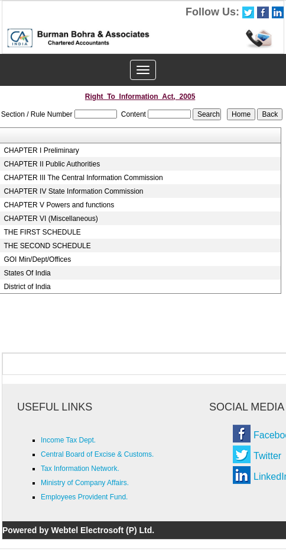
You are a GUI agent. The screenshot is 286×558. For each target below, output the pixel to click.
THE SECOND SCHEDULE (47, 246)
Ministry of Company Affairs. (85, 483)
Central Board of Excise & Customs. (97, 454)
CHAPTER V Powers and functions (59, 205)
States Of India (27, 273)
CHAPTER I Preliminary (41, 150)
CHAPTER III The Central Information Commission (83, 178)
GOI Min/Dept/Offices (37, 259)
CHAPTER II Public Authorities (52, 164)
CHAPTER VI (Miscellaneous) (51, 218)
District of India (27, 287)
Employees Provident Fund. (84, 497)
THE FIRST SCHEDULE (42, 232)
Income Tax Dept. (68, 440)
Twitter (267, 456)
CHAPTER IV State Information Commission (73, 191)
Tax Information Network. (80, 468)
